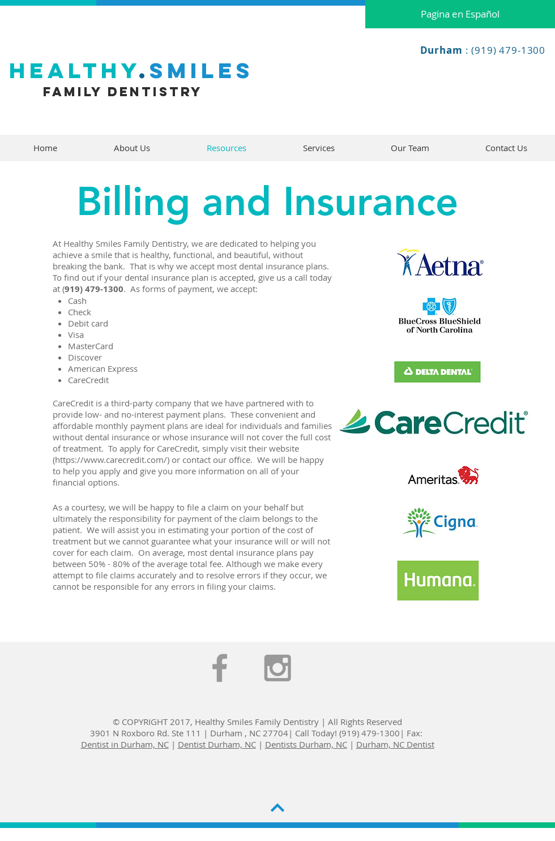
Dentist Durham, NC (217, 744)
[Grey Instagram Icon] (277, 667)
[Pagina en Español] (460, 14)
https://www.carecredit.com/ (111, 459)
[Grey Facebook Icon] (219, 667)
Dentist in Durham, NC (125, 744)
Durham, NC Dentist (395, 744)
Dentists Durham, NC (306, 744)
